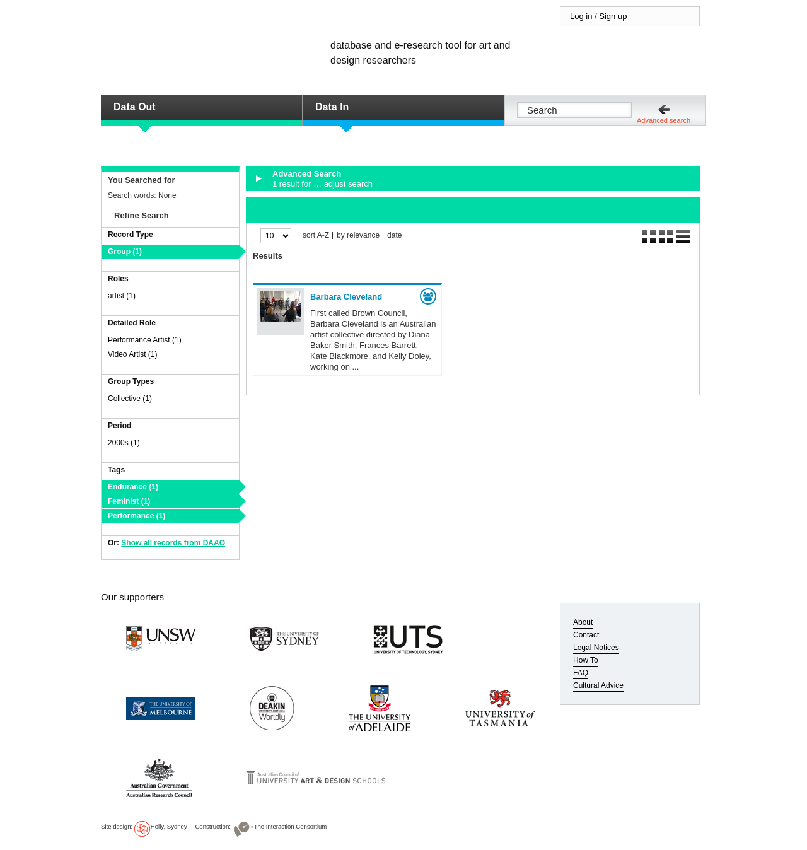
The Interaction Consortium (290, 826)
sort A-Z (316, 235)
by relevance (358, 235)
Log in (581, 16)
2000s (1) (124, 442)
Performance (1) (136, 515)
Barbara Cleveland (346, 296)
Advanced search (663, 120)
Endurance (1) (133, 486)
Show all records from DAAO (173, 543)
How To (585, 660)
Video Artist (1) (132, 354)
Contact (586, 635)
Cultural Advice (598, 685)
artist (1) (122, 295)
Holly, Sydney (169, 826)
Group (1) (125, 251)
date (394, 235)
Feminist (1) (129, 501)
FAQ (580, 672)
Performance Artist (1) (145, 339)
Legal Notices (596, 647)
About (583, 622)
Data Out (134, 107)
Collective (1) (130, 398)
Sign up (613, 16)
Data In (332, 107)
